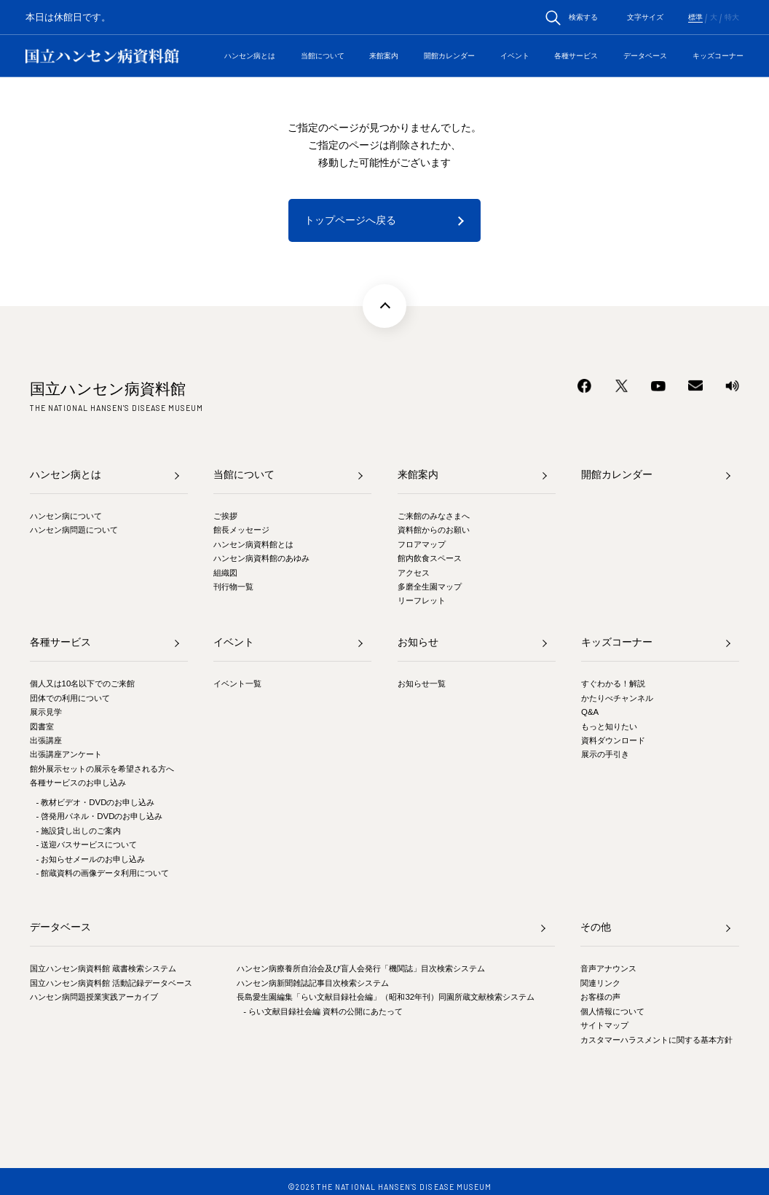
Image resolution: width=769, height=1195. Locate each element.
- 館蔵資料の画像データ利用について (102, 873)
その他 (595, 927)
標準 (695, 17)
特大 (732, 17)
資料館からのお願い (434, 529)
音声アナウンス (608, 968)
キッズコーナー (718, 56)
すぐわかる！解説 (613, 683)
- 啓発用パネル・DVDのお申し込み (99, 816)
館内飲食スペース (430, 558)
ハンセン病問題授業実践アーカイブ (94, 996)
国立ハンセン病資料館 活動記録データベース (111, 983)
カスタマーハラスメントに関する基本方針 (656, 1039)
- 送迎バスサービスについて (86, 844)
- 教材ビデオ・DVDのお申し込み (95, 802)
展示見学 (46, 712)
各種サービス (576, 56)
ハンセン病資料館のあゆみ (261, 558)
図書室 (42, 726)
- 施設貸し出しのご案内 (78, 830)
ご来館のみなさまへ (434, 516)
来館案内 (383, 56)
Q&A (590, 712)
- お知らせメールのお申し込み (90, 859)
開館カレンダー (449, 56)
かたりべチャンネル (617, 698)
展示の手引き (605, 754)
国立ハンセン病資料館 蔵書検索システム (103, 968)
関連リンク (600, 983)
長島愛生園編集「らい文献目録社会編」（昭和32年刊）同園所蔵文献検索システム (386, 996)
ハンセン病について (66, 516)
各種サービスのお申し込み (78, 782)
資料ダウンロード (613, 740)
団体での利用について (70, 698)
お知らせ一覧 (422, 683)
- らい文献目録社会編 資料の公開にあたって (323, 1011)
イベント (514, 56)
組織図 (225, 572)
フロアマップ (422, 544)
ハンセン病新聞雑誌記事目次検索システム (313, 983)
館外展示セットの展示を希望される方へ (102, 768)
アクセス (414, 572)
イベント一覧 (237, 683)
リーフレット (422, 600)
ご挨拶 (225, 516)
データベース (645, 56)
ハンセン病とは (249, 56)
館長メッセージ (241, 529)
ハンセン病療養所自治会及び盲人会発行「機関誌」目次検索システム (361, 968)
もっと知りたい (609, 726)
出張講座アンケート (66, 754)
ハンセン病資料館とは (253, 544)
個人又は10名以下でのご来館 (82, 683)
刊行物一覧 (233, 586)
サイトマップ (604, 1025)
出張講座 (46, 740)
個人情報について (612, 1011)
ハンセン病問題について (74, 529)
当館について (322, 56)
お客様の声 (600, 996)
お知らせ (418, 642)
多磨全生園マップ (430, 586)
